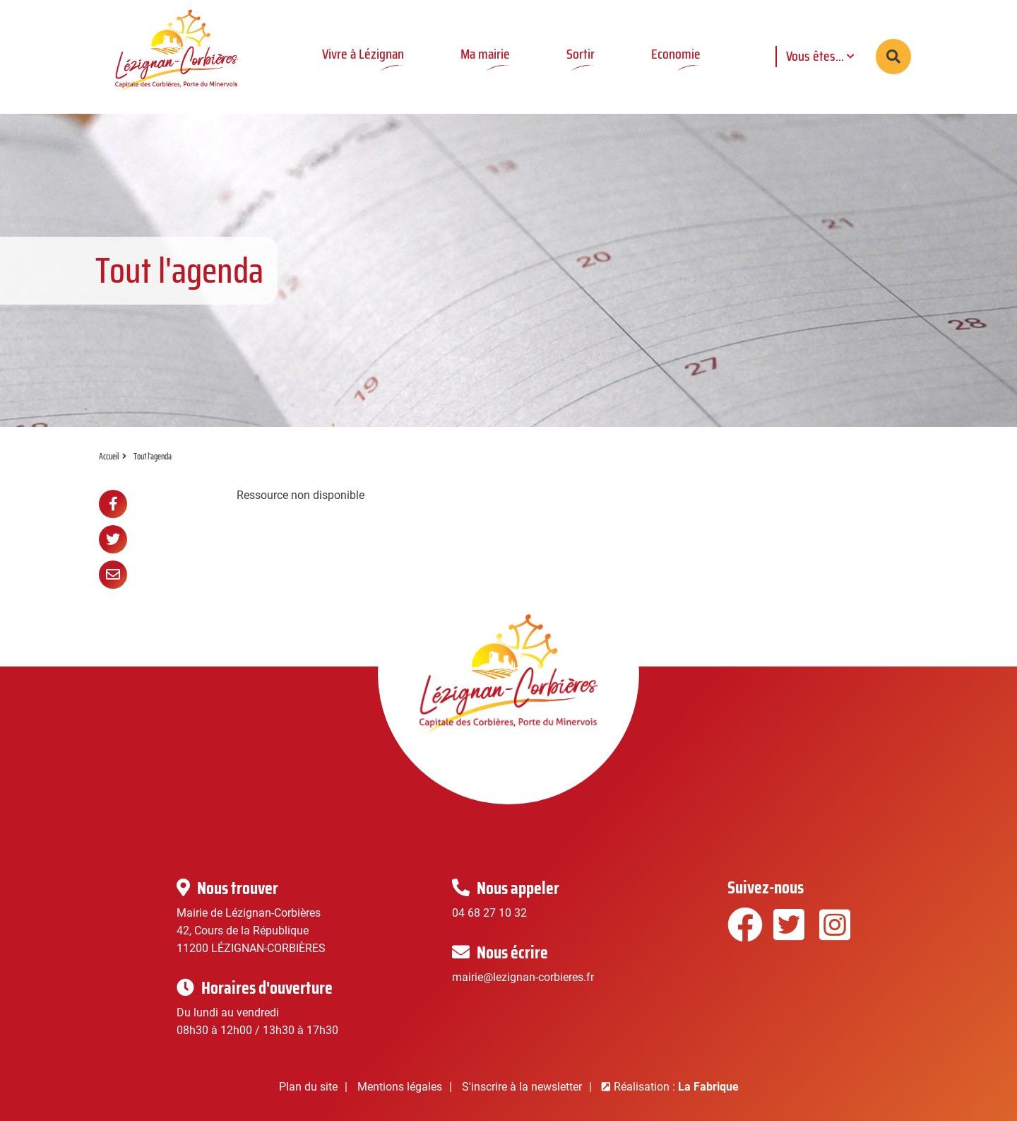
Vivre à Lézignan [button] (363, 53)
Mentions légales (399, 1086)
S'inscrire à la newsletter (522, 1086)
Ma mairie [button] (485, 53)
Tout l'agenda (152, 456)
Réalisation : (676, 1086)
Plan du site (308, 1086)
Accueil (109, 456)
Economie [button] (676, 53)
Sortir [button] (580, 53)
